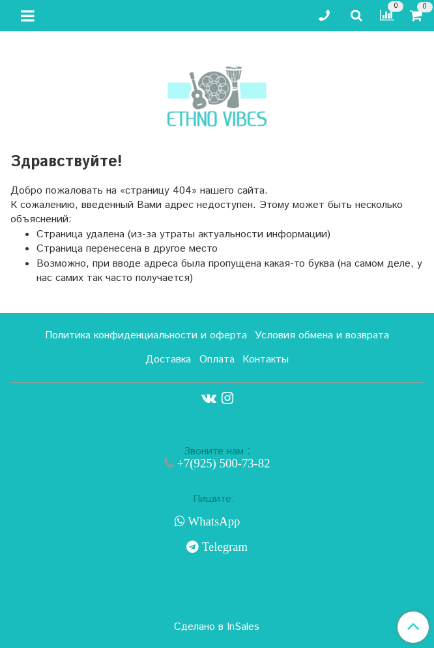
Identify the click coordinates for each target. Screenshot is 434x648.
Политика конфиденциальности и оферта (146, 335)
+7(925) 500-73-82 (222, 463)
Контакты (265, 359)
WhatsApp (212, 521)
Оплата (217, 359)
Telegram (223, 547)
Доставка (168, 359)
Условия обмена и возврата (322, 335)
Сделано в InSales (216, 627)
